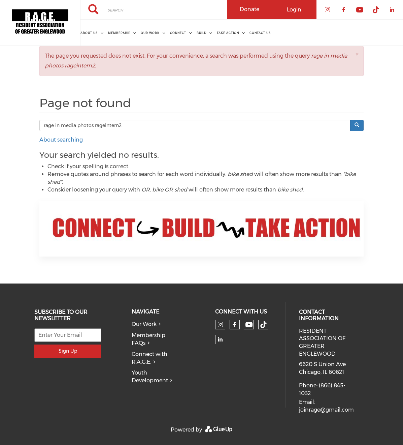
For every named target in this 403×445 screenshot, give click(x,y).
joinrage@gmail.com (326, 410)
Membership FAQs (148, 339)
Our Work (144, 324)
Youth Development (150, 376)
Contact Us (260, 33)
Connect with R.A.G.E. (149, 358)
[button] (357, 54)
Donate (249, 9)
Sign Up (68, 351)
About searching (61, 140)
